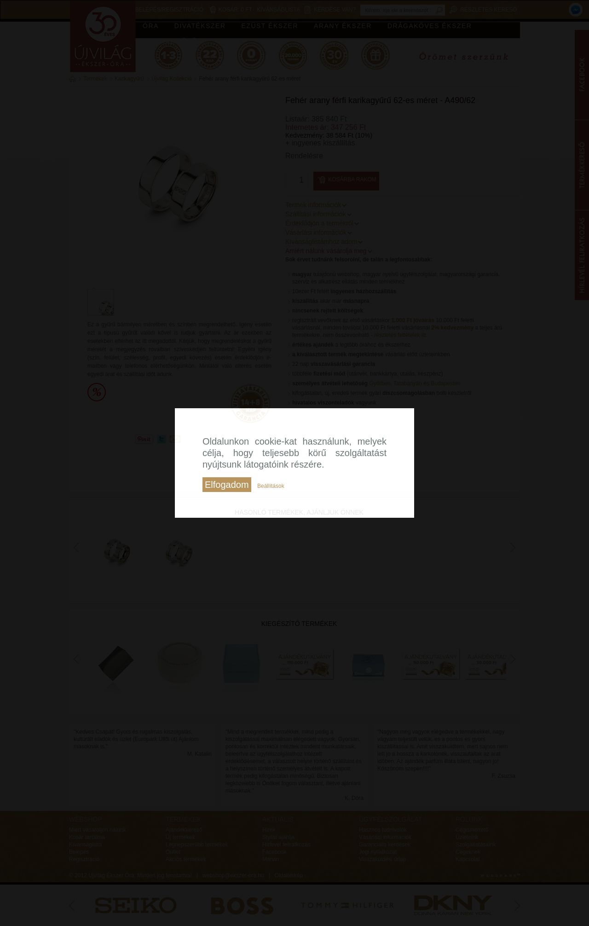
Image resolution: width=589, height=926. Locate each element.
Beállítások (270, 486)
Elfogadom (227, 485)
